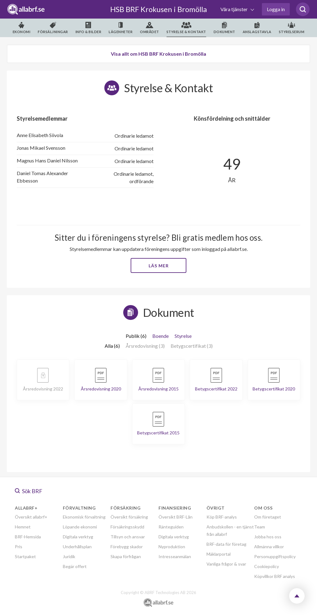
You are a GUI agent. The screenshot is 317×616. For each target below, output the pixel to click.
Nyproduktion (171, 546)
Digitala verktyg (78, 536)
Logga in (276, 9)
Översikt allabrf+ (31, 516)
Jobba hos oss (267, 536)
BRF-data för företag (226, 544)
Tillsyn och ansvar (128, 536)
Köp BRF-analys (221, 516)
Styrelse (183, 336)
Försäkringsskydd (127, 526)
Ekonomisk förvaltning (84, 516)
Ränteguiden (171, 526)
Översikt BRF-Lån (175, 516)
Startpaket (25, 556)
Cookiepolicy (266, 566)
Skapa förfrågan (126, 556)
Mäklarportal (218, 554)
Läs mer (159, 265)
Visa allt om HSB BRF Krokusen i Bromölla (158, 54)
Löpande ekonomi (80, 526)
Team (259, 526)
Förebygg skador (127, 546)
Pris (18, 546)
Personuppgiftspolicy (275, 556)
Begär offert (75, 566)
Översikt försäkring (129, 516)
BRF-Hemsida (28, 536)
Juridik (69, 556)
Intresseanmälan (174, 556)
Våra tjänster (234, 9)
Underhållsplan (77, 546)
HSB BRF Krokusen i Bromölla (158, 9)
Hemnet (23, 526)
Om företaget (267, 516)
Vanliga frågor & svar (226, 563)
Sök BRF (28, 491)
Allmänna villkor (269, 546)
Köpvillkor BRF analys (274, 576)
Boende (160, 336)
